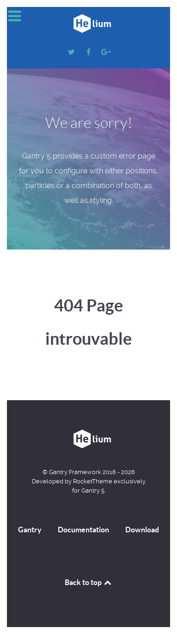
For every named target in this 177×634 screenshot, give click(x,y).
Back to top (89, 582)
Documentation (83, 529)
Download (142, 529)
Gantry (30, 529)
